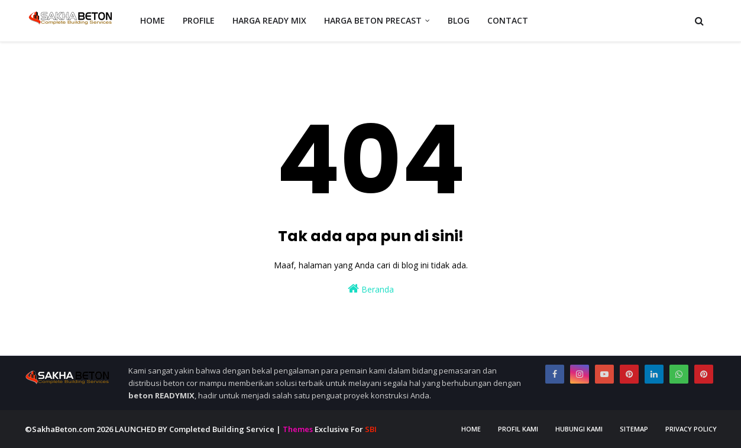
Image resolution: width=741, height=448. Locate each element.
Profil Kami (518, 428)
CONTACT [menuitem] (507, 20)
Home (471, 428)
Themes (298, 429)
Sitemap (634, 428)
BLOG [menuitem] (459, 20)
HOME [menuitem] (152, 20)
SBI (371, 429)
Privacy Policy (691, 428)
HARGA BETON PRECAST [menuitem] (373, 20)
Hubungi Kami (579, 428)
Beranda (371, 289)
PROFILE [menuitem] (199, 20)
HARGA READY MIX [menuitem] (269, 20)
